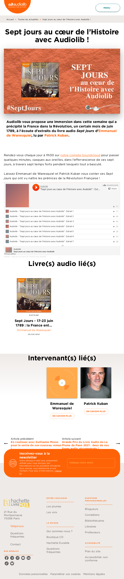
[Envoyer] (111, 463)
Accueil (10, 19)
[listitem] (6, 558)
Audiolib (7, 257)
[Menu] (108, 8)
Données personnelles (33, 574)
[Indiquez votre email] (87, 463)
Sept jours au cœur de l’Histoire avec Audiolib (28, 257)
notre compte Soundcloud (80, 155)
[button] (62, 393)
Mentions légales (94, 574)
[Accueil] (17, 7)
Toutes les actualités (28, 19)
